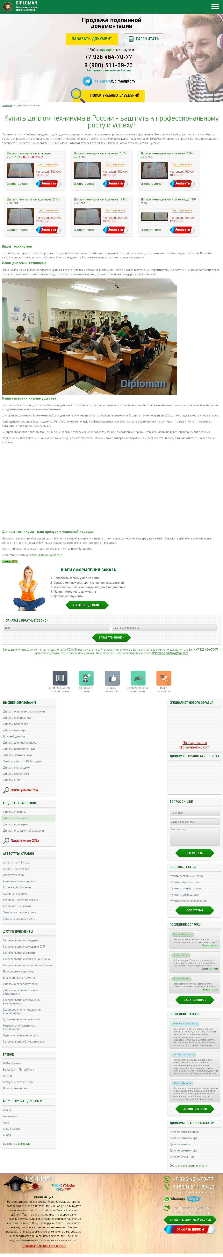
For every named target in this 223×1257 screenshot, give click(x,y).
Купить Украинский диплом (20, 1035)
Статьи (7, 1076)
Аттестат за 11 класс (16, 862)
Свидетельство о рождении (21, 940)
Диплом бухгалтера (182, 1160)
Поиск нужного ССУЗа (25, 841)
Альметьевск (11, 1129)
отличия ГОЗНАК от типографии (59, 689)
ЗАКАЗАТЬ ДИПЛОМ (190, 1233)
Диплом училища (14, 812)
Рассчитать (147, 39)
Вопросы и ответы (85, 689)
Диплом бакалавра (15, 724)
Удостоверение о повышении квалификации (22, 1011)
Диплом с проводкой (16, 767)
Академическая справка (19, 881)
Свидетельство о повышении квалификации (21, 1001)
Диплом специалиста (17, 718)
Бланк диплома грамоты (19, 978)
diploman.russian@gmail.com (170, 653)
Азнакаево (10, 1116)
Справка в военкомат (17, 906)
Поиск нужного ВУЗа (24, 790)
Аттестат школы (13, 875)
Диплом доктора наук (17, 755)
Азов (6, 1122)
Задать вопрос (195, 1003)
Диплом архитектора (183, 1154)
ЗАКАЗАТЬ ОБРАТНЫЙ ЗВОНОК (190, 1223)
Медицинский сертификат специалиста (20, 1027)
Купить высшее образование (188, 904)
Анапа (7, 1135)
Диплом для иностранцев (19, 743)
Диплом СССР (11, 780)
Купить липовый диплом (185, 892)
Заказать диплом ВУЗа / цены (22, 761)
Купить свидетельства (184, 886)
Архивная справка (15, 894)
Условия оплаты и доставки (137, 689)
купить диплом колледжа (45, 555)
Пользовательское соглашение (44, 1249)
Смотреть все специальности (188, 1169)
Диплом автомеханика (184, 1135)
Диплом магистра (14, 730)
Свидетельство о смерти (19, 953)
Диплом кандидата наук (19, 749)
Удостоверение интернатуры (21, 1019)
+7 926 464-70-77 (108, 57)
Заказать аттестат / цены (19, 912)
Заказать (48, 183)
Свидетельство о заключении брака (26, 959)
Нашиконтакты (163, 689)
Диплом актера (180, 1148)
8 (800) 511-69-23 (108, 66)
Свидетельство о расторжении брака (27, 965)
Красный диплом (14, 736)
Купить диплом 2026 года (186, 879)
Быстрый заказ (48, 164)
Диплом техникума (15, 818)
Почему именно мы (15, 1088)
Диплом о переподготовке (20, 984)
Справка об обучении (17, 887)
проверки (107, 50)
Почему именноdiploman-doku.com (195, 745)
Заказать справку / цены (19, 919)
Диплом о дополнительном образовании (20, 992)
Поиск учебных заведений (114, 95)
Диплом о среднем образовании (24, 831)
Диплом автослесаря (183, 1142)
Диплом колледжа (15, 824)
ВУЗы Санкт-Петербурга (18, 1070)
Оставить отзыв (195, 1112)
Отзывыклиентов (111, 689)
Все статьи (195, 914)
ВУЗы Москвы (12, 1063)
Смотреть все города (16, 1144)
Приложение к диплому (18, 971)
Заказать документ (92, 38)
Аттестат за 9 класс (16, 869)
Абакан (7, 1110)
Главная (7, 105)
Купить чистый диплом (184, 898)
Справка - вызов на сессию (20, 900)
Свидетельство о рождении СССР (24, 947)
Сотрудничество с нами (18, 1082)
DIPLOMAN (38, 1182)
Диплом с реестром (16, 774)
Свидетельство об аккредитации (24, 1042)
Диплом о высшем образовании (24, 711)
